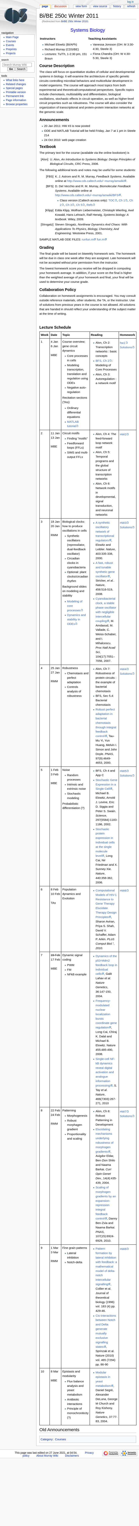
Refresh (131, 6)
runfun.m (87, 239)
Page (45, 6)
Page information (16, 100)
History (117, 6)
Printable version (16, 92)
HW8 (123, 1249)
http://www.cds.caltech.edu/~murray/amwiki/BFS (87, 195)
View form (81, 6)
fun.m (100, 239)
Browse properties (16, 104)
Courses (60, 1439)
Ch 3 (69, 204)
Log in (130, 1)
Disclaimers (72, 1455)
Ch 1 (122, 200)
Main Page (12, 37)
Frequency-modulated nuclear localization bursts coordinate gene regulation (106, 1014)
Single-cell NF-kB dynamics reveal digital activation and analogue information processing (105, 1072)
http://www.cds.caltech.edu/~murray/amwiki (95, 181)
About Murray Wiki (47, 1455)
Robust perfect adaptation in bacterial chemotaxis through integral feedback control (106, 723)
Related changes (16, 84)
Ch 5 (79, 204)
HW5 (123, 771)
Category (46, 1439)
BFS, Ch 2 (102, 360)
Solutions (126, 347)
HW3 (123, 522)
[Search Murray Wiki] (17, 65)
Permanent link (15, 96)
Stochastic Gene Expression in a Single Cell (106, 784)
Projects (11, 53)
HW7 (123, 1111)
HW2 (123, 434)
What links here (15, 80)
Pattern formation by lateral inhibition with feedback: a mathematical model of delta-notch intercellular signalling (106, 1266)
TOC (111, 200)
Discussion (60, 6)
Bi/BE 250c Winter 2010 (74, 21)
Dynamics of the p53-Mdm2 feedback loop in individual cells (106, 964)
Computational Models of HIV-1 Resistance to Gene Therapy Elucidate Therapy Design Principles (106, 904)
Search (5, 60)
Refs (89, 204)
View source (100, 6)
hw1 (122, 342)
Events (10, 45)
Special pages (14, 88)
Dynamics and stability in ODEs (76, 619)
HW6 (123, 890)
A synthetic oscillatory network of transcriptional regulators (105, 531)
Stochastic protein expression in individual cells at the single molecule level (105, 842)
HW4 (123, 669)
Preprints (11, 49)
